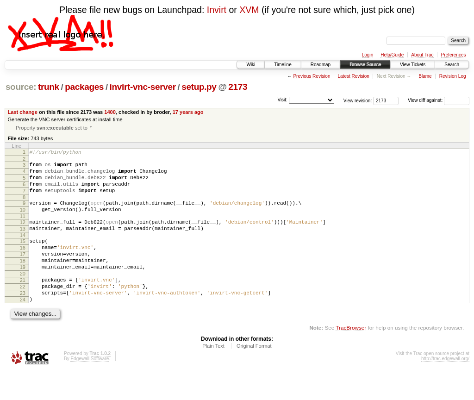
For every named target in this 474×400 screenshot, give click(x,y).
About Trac (422, 54)
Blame (424, 76)
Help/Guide (392, 54)
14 (22, 250)
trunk (48, 87)
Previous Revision (311, 76)
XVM (249, 10)
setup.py (198, 87)
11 (22, 228)
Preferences (453, 54)
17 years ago (188, 112)
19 (22, 287)
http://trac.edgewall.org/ (445, 387)
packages (84, 87)
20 (22, 295)
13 (22, 242)
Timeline (282, 64)
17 (22, 272)
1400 (110, 112)
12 (22, 234)
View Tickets (412, 64)
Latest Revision (353, 76)
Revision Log (452, 76)
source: (21, 87)
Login (367, 54)
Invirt (216, 10)
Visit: (282, 99)
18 (22, 279)
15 (22, 256)
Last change (22, 112)
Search (451, 64)
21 (22, 303)
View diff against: (438, 100)
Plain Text (213, 374)
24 (22, 327)
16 (22, 264)
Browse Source (365, 64)
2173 (237, 87)
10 (22, 220)
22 (22, 311)
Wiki (250, 64)
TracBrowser (351, 356)
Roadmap (321, 64)
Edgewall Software (89, 387)
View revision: (357, 100)
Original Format (254, 374)
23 (22, 319)
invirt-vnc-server (143, 87)
